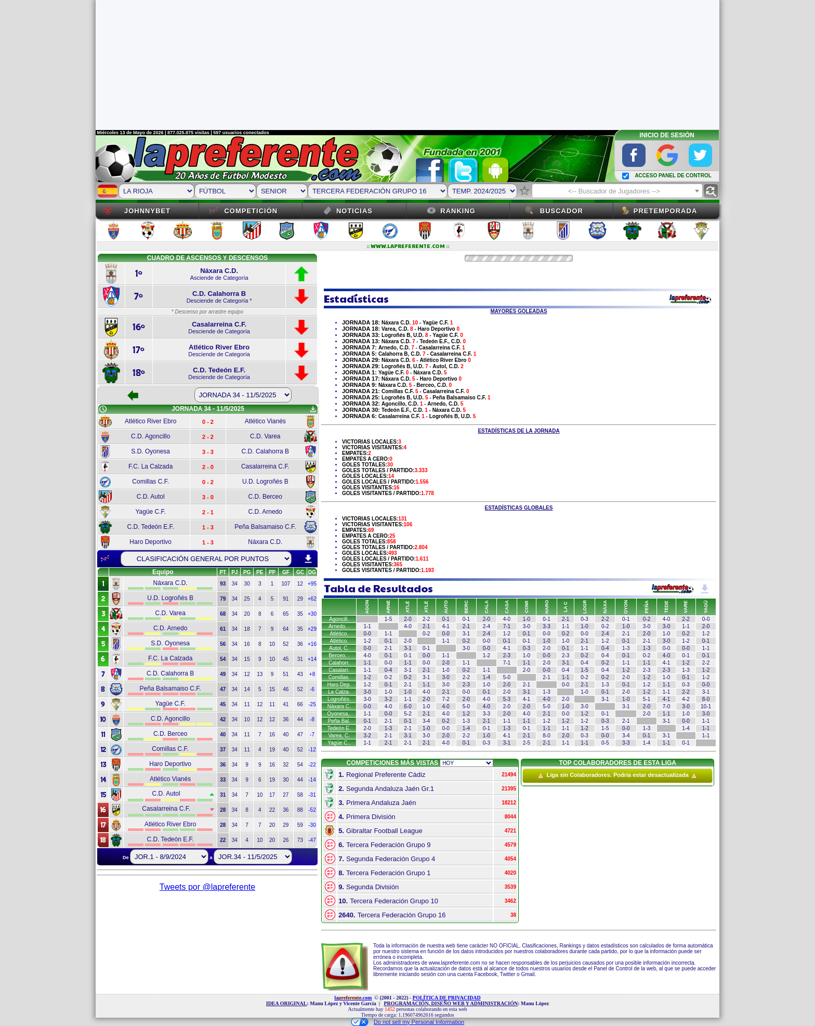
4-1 (445, 626)
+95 (312, 584)
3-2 (388, 699)
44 (300, 719)
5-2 (407, 714)
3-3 (546, 626)
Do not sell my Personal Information (407, 1022)
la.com (353, 998)
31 (300, 659)
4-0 (506, 619)
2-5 (526, 743)
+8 (312, 674)
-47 (312, 840)
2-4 (486, 626)
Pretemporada (666, 211)
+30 (312, 614)
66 (300, 704)
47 (300, 734)
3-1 (466, 634)
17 (272, 795)
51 (285, 674)
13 (259, 674)
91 (285, 599)
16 (247, 644)
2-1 (565, 619)
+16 (312, 644)
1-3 (625, 648)
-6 (312, 689)
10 (272, 644)
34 (235, 584)
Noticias (354, 211)
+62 (312, 599)
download (308, 559)
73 (300, 840)
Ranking (458, 211)
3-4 (426, 721)
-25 (312, 704)
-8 (312, 719)
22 (272, 810)
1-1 (367, 626)
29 (300, 599)
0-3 (584, 619)
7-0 (666, 706)
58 (300, 795)
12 (300, 584)
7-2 (445, 699)
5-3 (506, 699)
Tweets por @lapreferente (207, 886)
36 (300, 644)
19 (272, 749)
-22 (312, 765)
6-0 (407, 706)
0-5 (605, 743)
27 (285, 795)
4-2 (685, 699)
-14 (312, 780)
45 (285, 659)
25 (247, 599)
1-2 (506, 634)
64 (285, 629)
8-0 (705, 699)
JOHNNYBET (147, 211)
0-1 (445, 619)
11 (247, 704)
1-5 (388, 619)
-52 (312, 810)
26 (285, 840)
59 (300, 825)
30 (247, 584)
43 (300, 674)
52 (285, 644)
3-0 (526, 626)
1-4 (486, 677)
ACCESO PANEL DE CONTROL (673, 175)
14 (247, 689)
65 (285, 614)
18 (247, 629)
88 (300, 810)
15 (247, 659)
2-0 (407, 619)
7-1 (506, 626)
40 (285, 734)
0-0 (705, 619)
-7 (312, 734)
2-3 (506, 655)
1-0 (526, 619)
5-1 (646, 699)
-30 (312, 825)
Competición (251, 211)
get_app (313, 409)
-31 (312, 795)
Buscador (561, 211)
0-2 (646, 619)
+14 (312, 659)
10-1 (706, 706)
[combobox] (617, 191)
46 (285, 689)
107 (285, 584)
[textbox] (617, 191)
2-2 (426, 619)
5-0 (506, 677)
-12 (312, 749)
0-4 (605, 648)
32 (285, 765)
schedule (103, 409)
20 (247, 614)
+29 (312, 629)
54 (300, 765)
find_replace (711, 191)
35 (300, 614)
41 (285, 704)
